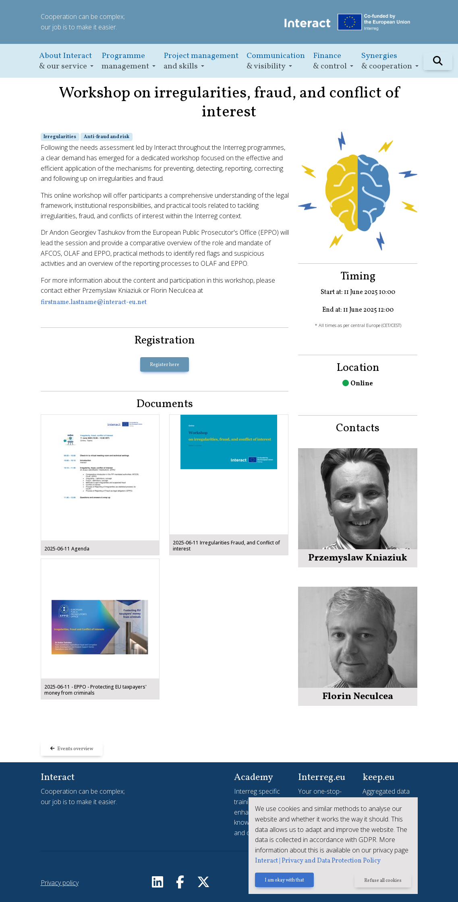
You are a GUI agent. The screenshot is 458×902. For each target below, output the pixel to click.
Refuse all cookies (383, 880)
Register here (164, 365)
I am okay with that (284, 880)
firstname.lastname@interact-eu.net (94, 302)
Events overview (71, 749)
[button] (66, 61)
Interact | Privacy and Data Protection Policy (318, 860)
